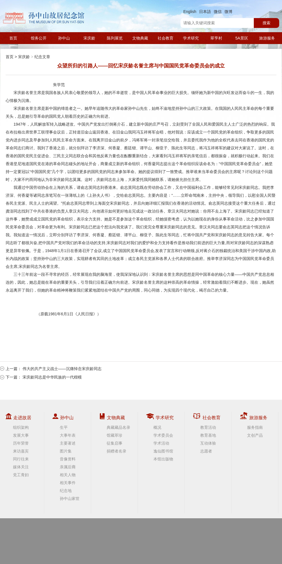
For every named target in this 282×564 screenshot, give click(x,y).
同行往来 (21, 459)
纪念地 (66, 490)
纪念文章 (42, 56)
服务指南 (255, 427)
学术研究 (191, 38)
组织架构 (21, 427)
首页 (13, 38)
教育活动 (208, 427)
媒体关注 (21, 467)
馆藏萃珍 (114, 435)
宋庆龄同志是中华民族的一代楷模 (52, 377)
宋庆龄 (89, 38)
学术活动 (161, 443)
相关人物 (68, 475)
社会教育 (165, 38)
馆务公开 (39, 38)
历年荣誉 (21, 443)
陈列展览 (115, 38)
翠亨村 (216, 38)
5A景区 (241, 38)
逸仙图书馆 (163, 451)
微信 (218, 11)
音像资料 (68, 459)
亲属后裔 (68, 467)
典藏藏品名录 (118, 427)
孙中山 (64, 38)
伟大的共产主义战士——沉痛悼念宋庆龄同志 (62, 368)
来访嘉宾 (21, 451)
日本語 (205, 11)
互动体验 (208, 443)
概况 (157, 427)
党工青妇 (21, 475)
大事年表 (68, 435)
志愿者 (206, 451)
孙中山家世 (70, 498)
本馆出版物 (163, 459)
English (189, 11)
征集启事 (114, 443)
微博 (228, 11)
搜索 (266, 23)
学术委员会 (163, 435)
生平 (64, 427)
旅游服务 (267, 38)
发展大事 (21, 435)
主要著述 (68, 443)
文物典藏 (140, 38)
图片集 (66, 451)
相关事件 (68, 482)
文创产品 (255, 435)
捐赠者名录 (116, 451)
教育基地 (208, 435)
